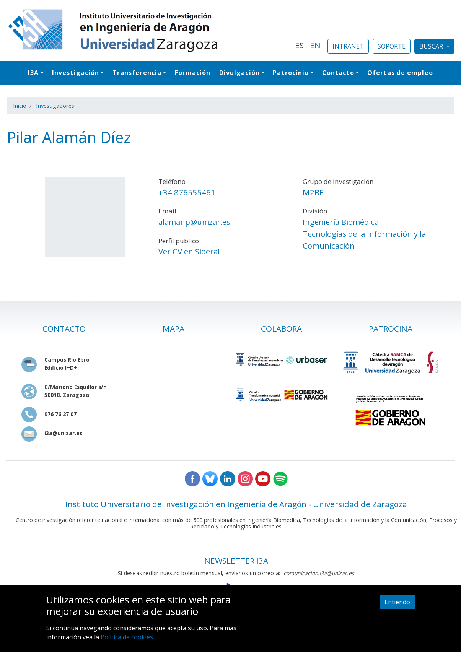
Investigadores (55, 105)
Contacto (338, 72)
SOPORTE (392, 46)
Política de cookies (127, 637)
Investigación (75, 72)
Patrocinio (291, 72)
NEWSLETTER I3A (236, 560)
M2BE (313, 192)
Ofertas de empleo (400, 72)
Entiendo (397, 602)
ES (299, 45)
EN (315, 45)
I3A (33, 72)
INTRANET (348, 46)
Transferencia (136, 72)
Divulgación (239, 72)
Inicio (19, 105)
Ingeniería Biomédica (341, 221)
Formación (193, 72)
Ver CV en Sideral (189, 251)
